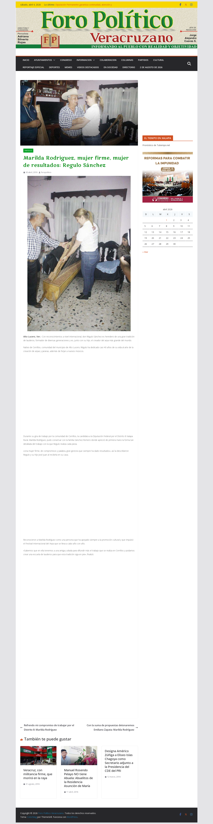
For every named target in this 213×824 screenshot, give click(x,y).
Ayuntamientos (43, 60)
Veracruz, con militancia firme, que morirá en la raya (37, 774)
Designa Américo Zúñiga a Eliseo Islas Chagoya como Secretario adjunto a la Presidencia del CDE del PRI (119, 761)
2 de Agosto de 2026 (151, 67)
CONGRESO (66, 60)
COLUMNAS (127, 60)
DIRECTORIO (128, 67)
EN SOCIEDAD (111, 67)
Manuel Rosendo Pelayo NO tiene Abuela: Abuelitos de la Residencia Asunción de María (78, 778)
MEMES (68, 67)
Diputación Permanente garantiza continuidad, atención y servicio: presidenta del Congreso (83, 6)
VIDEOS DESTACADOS (88, 67)
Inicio (26, 60)
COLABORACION (108, 60)
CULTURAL (158, 60)
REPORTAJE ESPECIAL (33, 67)
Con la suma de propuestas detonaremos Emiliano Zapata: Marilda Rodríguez (112, 727)
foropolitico (46, 172)
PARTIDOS (143, 60)
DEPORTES (54, 67)
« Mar (145, 252)
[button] (53, 60)
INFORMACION (84, 60)
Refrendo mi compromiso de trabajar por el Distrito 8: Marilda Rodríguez (47, 727)
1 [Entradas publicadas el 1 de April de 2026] (166, 220)
